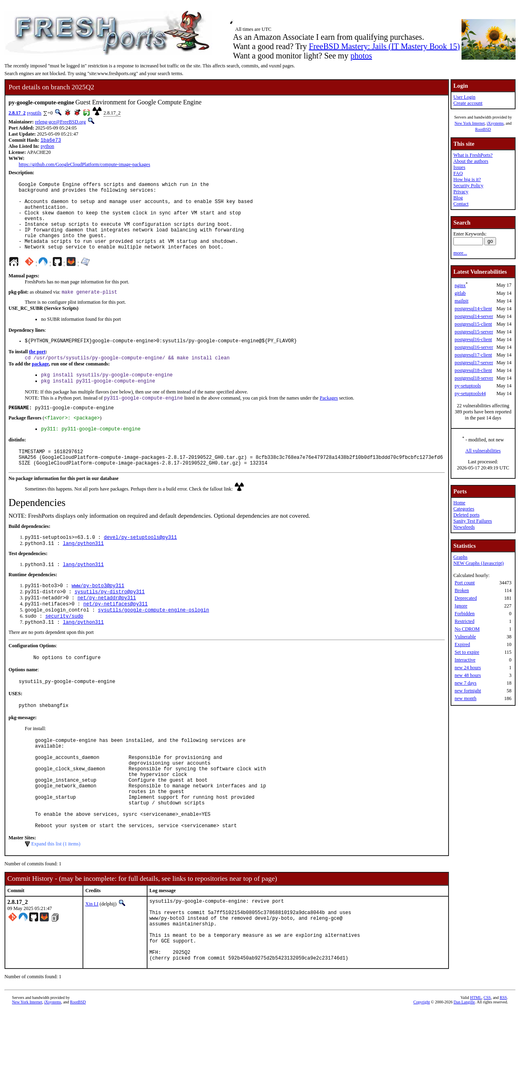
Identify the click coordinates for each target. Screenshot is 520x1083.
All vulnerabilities (483, 451)
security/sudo (64, 650)
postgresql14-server (474, 316)
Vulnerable (465, 637)
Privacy (460, 192)
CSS (487, 1069)
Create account (468, 103)
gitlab (460, 293)
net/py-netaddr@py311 (107, 629)
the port (37, 369)
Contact (460, 204)
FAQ (458, 173)
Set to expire (467, 652)
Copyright (422, 1074)
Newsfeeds (464, 527)
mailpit (461, 301)
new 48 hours (468, 675)
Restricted (464, 621)
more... (460, 253)
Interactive (465, 660)
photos (361, 55)
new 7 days (466, 683)
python (47, 147)
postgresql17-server (474, 362)
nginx (460, 285)
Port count (465, 583)
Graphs (460, 557)
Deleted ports (466, 515)
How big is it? (467, 179)
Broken (462, 590)
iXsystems (495, 123)
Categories (463, 509)
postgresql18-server (474, 378)
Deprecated (466, 598)
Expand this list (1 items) (55, 902)
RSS (503, 1069)
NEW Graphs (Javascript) (478, 563)
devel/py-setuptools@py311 (140, 565)
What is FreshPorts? (473, 155)
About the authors (470, 161)
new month (466, 698)
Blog (458, 198)
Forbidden (464, 613)
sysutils (34, 113)
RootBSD (483, 129)
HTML (475, 1069)
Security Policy (468, 185)
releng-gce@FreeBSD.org (60, 122)
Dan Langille (464, 1074)
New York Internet (470, 123)
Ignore (461, 606)
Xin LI (91, 962)
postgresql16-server (474, 347)
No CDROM (467, 629)
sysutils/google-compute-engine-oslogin (153, 643)
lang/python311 (83, 572)
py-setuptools (468, 386)
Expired (462, 644)
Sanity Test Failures (472, 521)
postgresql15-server (474, 332)
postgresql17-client (473, 355)
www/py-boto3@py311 (98, 615)
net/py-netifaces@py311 (115, 636)
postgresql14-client (473, 308)
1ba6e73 (51, 140)
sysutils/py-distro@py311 (109, 622)
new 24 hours (468, 667)
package (40, 382)
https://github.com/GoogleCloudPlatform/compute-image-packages (84, 165)
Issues (459, 167)
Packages (329, 419)
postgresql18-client (473, 370)
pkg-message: (23, 756)
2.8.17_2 (17, 113)
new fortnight (468, 691)
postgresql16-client (473, 339)
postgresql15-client (473, 324)
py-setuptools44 (470, 393)
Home (459, 503)
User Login (464, 97)
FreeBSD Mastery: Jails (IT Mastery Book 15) (384, 46)
